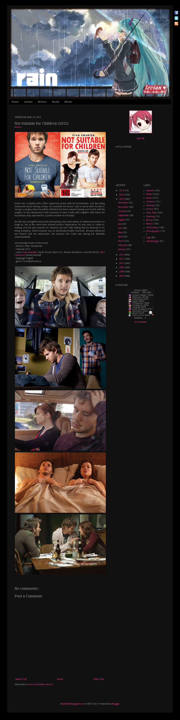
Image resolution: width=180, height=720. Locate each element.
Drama (150, 209)
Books (55, 101)
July (120, 224)
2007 (122, 276)
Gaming (150, 216)
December (123, 202)
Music (68, 101)
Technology (152, 241)
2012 (122, 254)
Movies (42, 101)
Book (149, 198)
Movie (19, 127)
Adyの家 (141, 138)
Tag (148, 237)
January (122, 249)
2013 (122, 199)
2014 (122, 194)
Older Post (98, 679)
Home (15, 101)
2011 (122, 259)
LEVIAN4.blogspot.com (73, 704)
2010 (122, 263)
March (121, 241)
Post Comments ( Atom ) (40, 684)
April (120, 236)
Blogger (115, 704)
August (122, 219)
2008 (122, 271)
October (122, 211)
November (123, 207)
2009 (122, 267)
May (120, 232)
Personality (152, 227)
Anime (28, 101)
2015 (122, 190)
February (123, 245)
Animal (150, 190)
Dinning (150, 205)
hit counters (141, 322)
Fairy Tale (151, 212)
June (120, 228)
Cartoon (150, 201)
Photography (153, 231)
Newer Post (21, 679)
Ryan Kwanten (30, 252)
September (123, 215)
